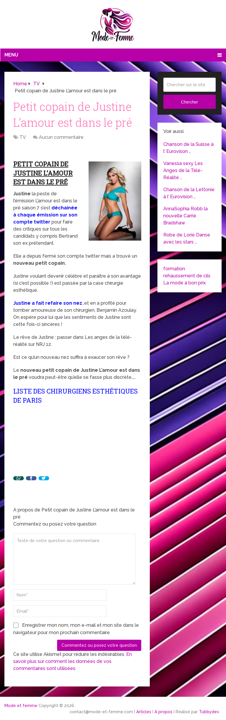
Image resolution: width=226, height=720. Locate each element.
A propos (163, 711)
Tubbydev (209, 711)
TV (22, 137)
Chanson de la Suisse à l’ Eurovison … (188, 147)
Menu (11, 55)
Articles (143, 711)
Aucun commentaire (61, 137)
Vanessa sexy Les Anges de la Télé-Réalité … (183, 170)
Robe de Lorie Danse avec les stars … (186, 238)
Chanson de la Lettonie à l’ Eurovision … (189, 193)
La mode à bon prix (184, 283)
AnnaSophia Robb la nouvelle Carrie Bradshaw (185, 216)
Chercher (189, 102)
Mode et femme (20, 705)
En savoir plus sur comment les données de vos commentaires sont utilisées (72, 661)
